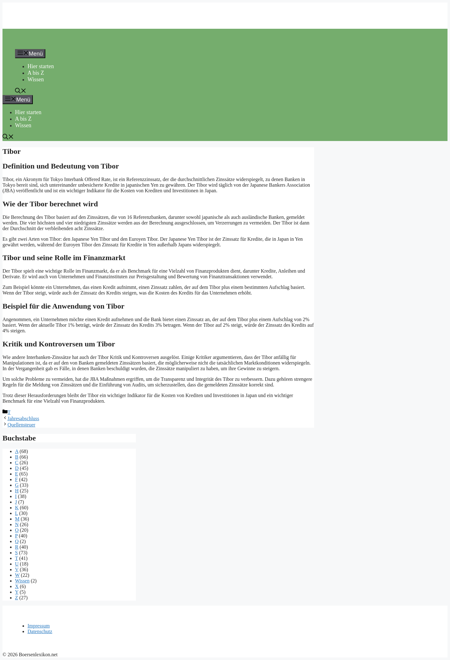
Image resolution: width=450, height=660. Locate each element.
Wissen (36, 79)
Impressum (39, 625)
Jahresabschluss (23, 418)
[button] (20, 91)
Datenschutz (40, 631)
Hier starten (41, 66)
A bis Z (36, 73)
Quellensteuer (21, 424)
